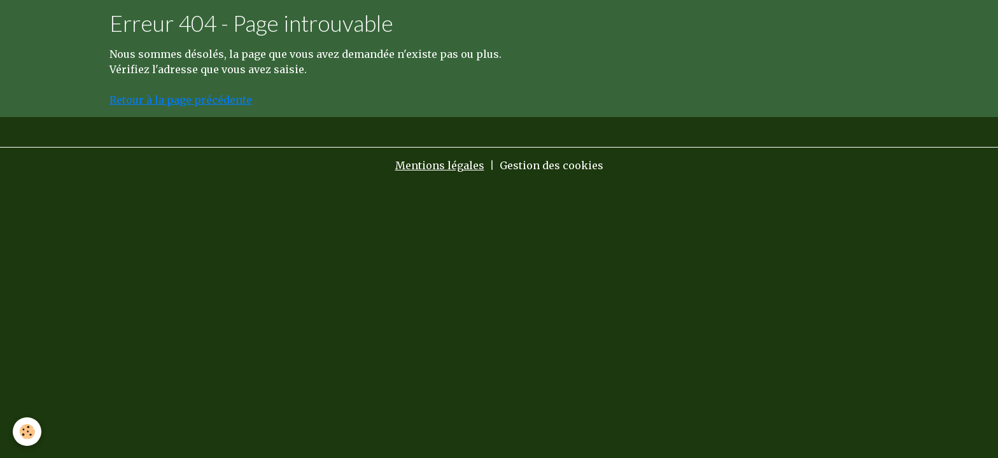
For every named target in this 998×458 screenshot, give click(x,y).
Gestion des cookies (551, 165)
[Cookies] (27, 431)
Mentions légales (439, 165)
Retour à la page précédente (180, 100)
